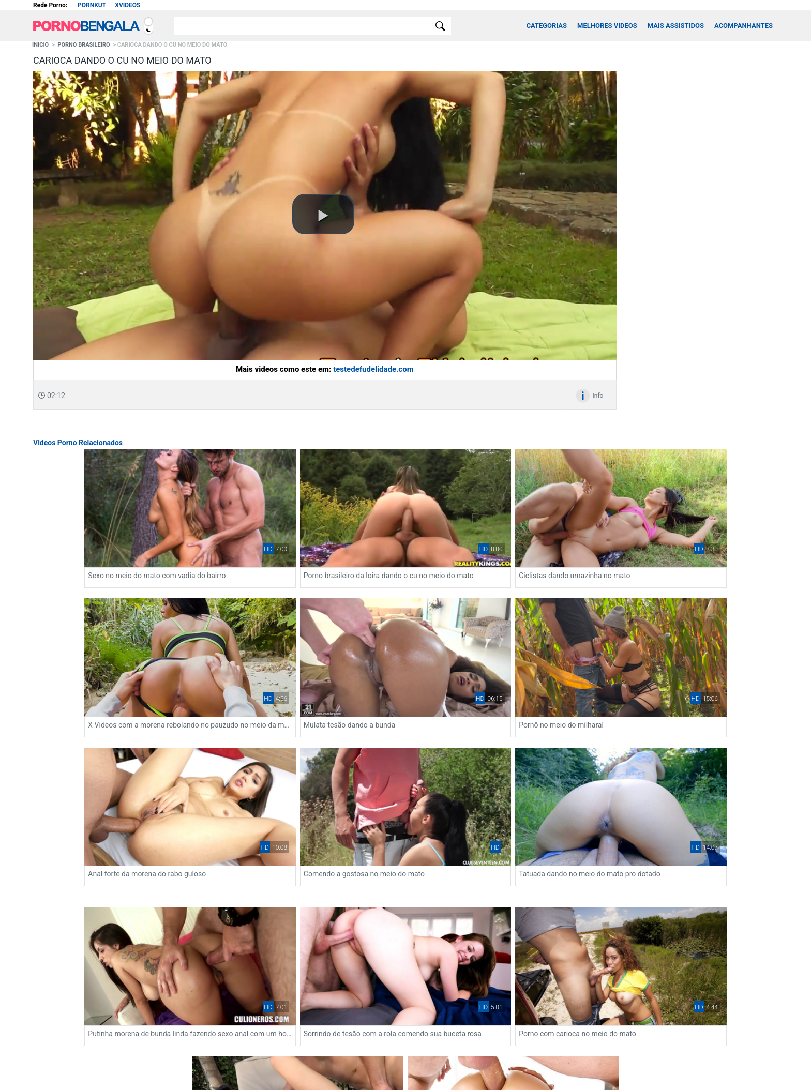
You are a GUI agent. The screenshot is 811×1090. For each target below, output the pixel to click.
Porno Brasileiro (83, 44)
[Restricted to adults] (390, 1065)
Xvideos (127, 5)
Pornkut (92, 5)
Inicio (40, 44)
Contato (371, 1029)
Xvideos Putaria (426, 1029)
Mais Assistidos (676, 25)
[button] (323, 214)
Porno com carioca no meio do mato (545, 774)
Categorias (546, 25)
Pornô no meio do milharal (378, 651)
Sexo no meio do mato (672, 774)
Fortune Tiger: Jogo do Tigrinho (129, 989)
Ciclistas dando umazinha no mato (541, 539)
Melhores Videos (607, 25)
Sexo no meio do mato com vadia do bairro (255, 539)
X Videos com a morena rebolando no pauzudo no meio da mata (105, 651)
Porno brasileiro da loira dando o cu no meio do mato (405, 539)
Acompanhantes (743, 25)
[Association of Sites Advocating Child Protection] (413, 1064)
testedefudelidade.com (373, 369)
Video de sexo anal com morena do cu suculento (405, 887)
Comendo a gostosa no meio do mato (696, 651)
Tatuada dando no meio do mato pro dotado (105, 774)
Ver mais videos (405, 923)
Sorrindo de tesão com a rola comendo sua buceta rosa (405, 774)
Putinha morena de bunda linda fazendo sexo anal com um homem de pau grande (255, 774)
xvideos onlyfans (56, 989)
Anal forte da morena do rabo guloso (545, 651)
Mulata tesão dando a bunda (232, 651)
